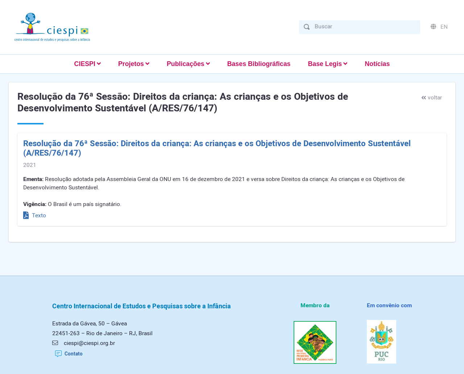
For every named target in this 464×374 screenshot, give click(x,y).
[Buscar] (365, 26)
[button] (87, 64)
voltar (431, 98)
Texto (34, 215)
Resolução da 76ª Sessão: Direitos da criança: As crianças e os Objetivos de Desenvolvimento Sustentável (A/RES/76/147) (217, 148)
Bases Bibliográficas (259, 63)
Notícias (377, 63)
